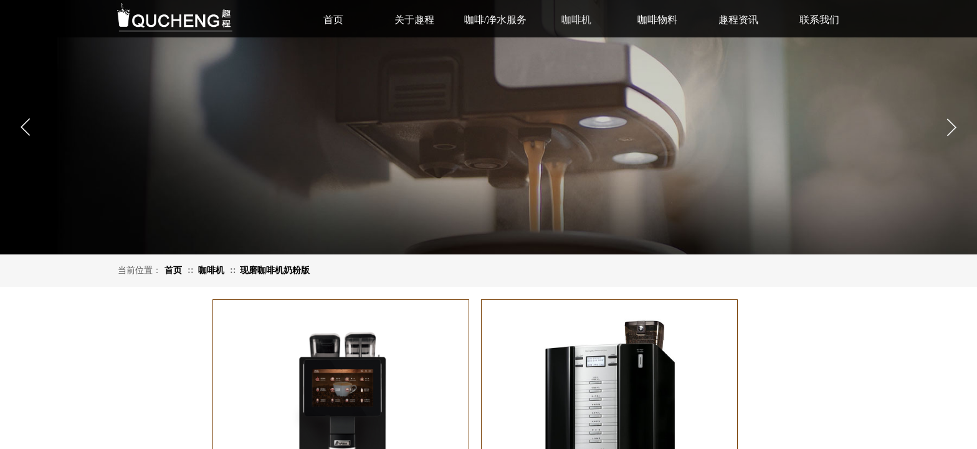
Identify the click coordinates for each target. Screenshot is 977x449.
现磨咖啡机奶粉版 (275, 270)
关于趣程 (414, 19)
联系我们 (819, 19)
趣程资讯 (738, 19)
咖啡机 (211, 270)
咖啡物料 (657, 19)
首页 (173, 270)
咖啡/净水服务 (495, 19)
